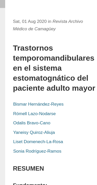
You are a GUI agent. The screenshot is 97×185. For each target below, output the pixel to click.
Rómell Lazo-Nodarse (34, 113)
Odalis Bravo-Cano (31, 123)
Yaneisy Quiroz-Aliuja (34, 132)
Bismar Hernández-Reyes (38, 104)
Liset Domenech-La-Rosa (38, 141)
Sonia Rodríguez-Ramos (37, 151)
